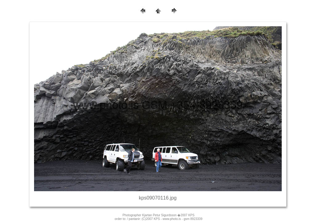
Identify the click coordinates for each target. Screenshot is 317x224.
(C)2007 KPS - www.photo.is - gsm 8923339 (172, 219)
